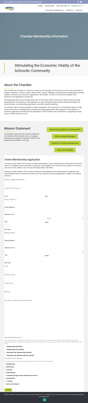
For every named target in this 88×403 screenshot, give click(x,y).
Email (6, 266)
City (6, 221)
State (47, 222)
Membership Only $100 (14, 346)
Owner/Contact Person (13, 188)
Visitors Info (61, 6)
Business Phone (10, 275)
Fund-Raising (10, 372)
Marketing (10, 367)
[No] (85, 397)
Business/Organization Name (15, 180)
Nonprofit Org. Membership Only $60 (19, 352)
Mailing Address (11, 233)
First (6, 196)
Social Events (10, 378)
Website (7, 292)
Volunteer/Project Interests (13, 358)
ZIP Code (8, 229)
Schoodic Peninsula (53, 10)
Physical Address (11, 199)
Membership (76, 6)
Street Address (10, 207)
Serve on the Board (12, 384)
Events (69, 10)
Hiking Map (49, 6)
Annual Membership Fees (14, 337)
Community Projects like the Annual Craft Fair (21, 375)
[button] (65, 129)
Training (9, 381)
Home (40, 6)
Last (46, 196)
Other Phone (9, 283)
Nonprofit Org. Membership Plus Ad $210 (20, 355)
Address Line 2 (10, 214)
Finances (9, 370)
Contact (79, 10)
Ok (44, 400)
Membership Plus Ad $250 (15, 349)
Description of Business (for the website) (18, 300)
